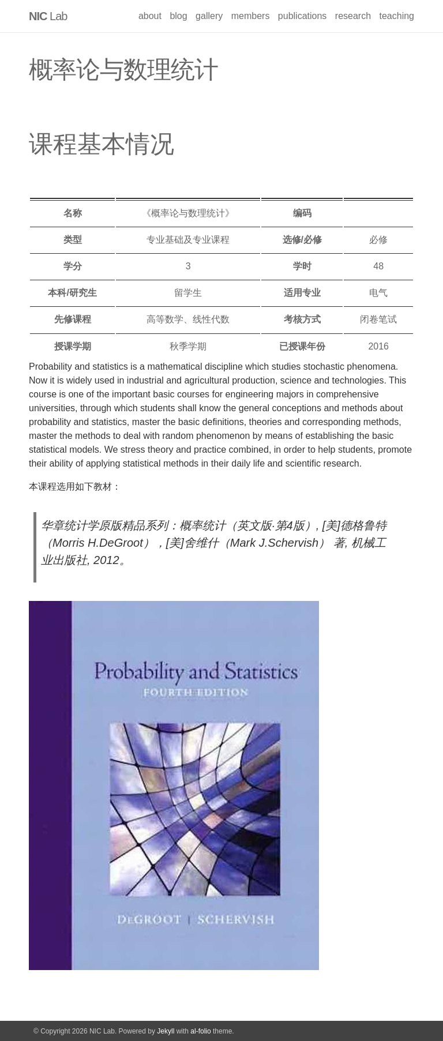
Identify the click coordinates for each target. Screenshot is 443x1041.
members (250, 16)
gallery (209, 16)
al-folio (200, 1031)
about (150, 16)
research (353, 16)
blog (178, 16)
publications (302, 16)
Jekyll (165, 1031)
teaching (397, 16)
